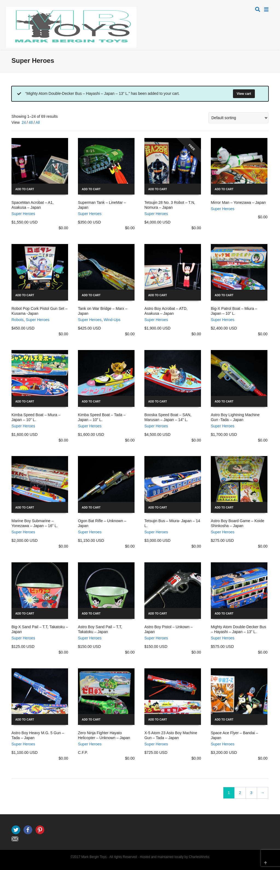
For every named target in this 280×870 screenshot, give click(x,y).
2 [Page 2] (240, 792)
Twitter (15, 829)
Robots (17, 320)
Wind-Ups (112, 320)
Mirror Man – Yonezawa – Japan (238, 202)
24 (24, 122)
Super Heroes (23, 213)
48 (30, 122)
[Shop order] (238, 117)
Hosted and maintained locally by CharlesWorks (174, 857)
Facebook (28, 829)
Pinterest (40, 829)
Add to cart (24, 189)
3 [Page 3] (251, 792)
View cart (244, 94)
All (38, 122)
